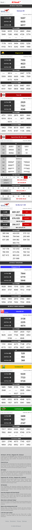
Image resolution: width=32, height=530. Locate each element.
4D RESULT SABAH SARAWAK (16, 306)
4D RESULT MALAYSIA (16, 6)
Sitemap (24, 521)
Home (7, 521)
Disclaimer (13, 521)
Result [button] (2, 2)
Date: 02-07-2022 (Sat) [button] (6, 14)
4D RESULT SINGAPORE (16, 263)
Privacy (19, 521)
